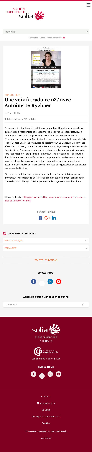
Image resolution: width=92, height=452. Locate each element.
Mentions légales (46, 403)
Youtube (58, 281)
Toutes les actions (46, 260)
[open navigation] (88, 5)
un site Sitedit (46, 438)
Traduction (12, 95)
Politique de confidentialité (46, 416)
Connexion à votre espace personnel (45, 37)
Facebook (33, 281)
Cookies (46, 423)
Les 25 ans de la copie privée (46, 358)
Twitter (42, 283)
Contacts (46, 396)
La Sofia (46, 409)
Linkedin (50, 281)
